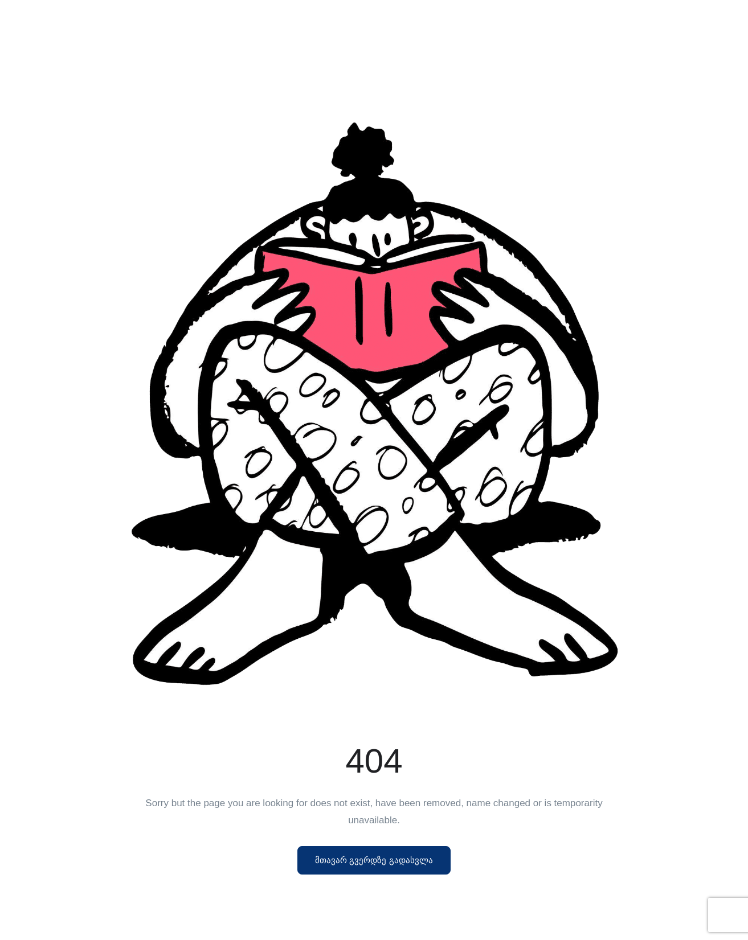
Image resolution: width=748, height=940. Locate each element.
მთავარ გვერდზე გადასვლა (373, 860)
